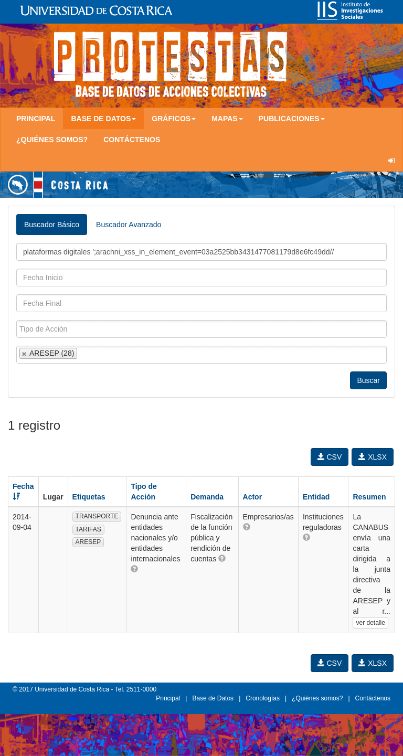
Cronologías (263, 698)
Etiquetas (88, 497)
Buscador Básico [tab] (51, 224)
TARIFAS (88, 529)
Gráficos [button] (174, 118)
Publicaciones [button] (292, 118)
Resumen (369, 497)
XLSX (372, 457)
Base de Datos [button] (103, 118)
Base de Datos (213, 698)
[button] (134, 568)
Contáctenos (131, 139)
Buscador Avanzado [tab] (128, 224)
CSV (329, 457)
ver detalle (370, 622)
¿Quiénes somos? (52, 139)
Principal (35, 118)
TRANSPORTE (97, 516)
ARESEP (88, 542)
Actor (252, 497)
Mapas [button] (227, 118)
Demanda (207, 497)
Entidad (316, 497)
